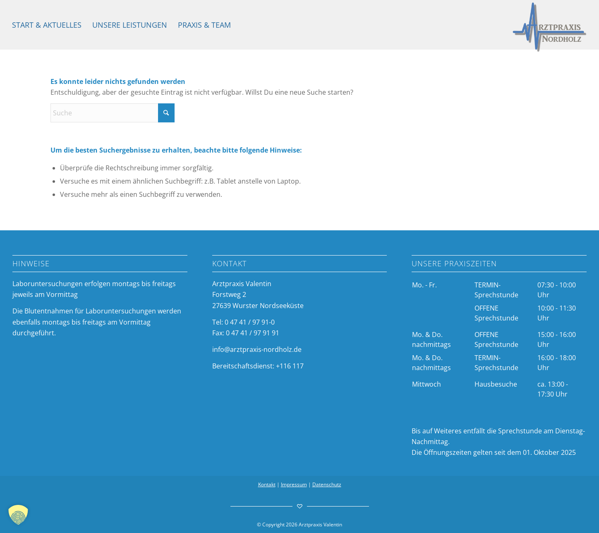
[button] (18, 515)
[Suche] (112, 112)
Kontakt (267, 484)
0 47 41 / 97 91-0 (250, 322)
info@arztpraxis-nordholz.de (257, 349)
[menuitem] (47, 25)
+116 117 (290, 365)
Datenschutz (326, 484)
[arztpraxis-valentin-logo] (550, 27)
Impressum (294, 484)
